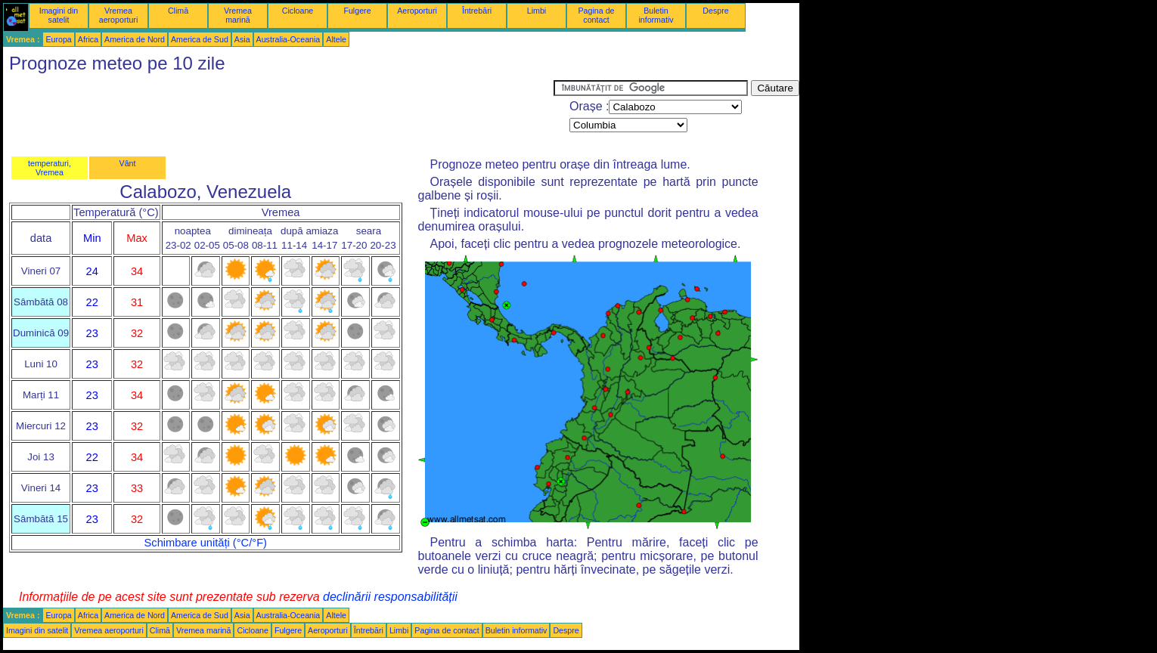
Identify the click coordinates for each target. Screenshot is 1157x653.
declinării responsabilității (390, 596)
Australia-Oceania (288, 39)
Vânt (127, 163)
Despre (715, 10)
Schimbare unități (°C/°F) (205, 543)
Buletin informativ (655, 15)
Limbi (536, 10)
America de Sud (199, 39)
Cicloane (297, 10)
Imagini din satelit (59, 15)
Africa (88, 39)
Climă (178, 10)
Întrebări (477, 10)
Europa (58, 39)
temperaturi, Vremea (49, 168)
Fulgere (357, 10)
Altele (336, 39)
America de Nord (134, 39)
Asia (242, 39)
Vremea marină (238, 15)
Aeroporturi (417, 10)
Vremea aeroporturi (118, 15)
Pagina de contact (596, 15)
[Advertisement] (278, 114)
